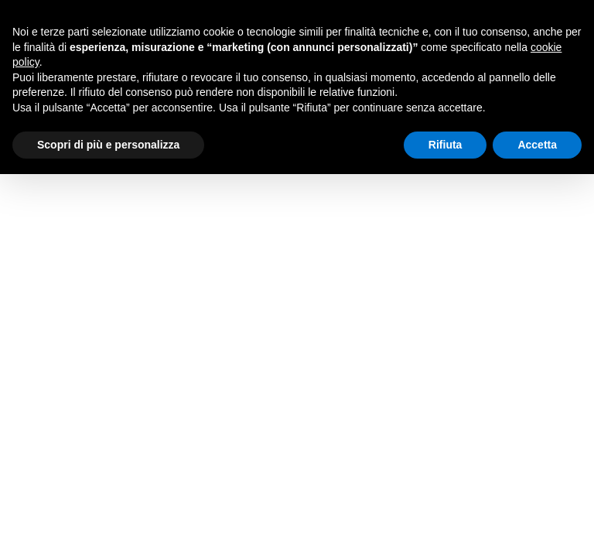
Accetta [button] (537, 144)
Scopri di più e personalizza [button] (108, 144)
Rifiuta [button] (445, 144)
